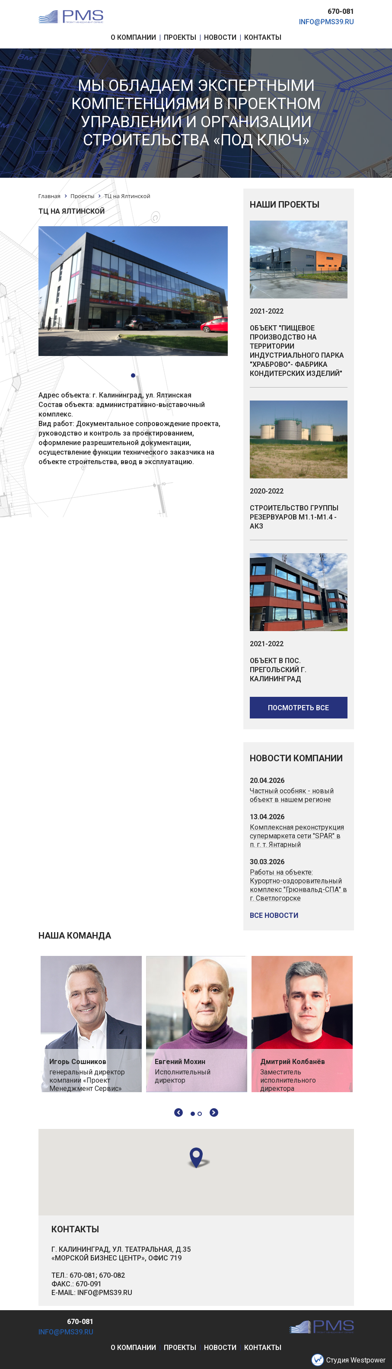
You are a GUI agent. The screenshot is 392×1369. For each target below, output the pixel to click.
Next (214, 1112)
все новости (274, 915)
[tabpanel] (91, 1024)
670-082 (112, 1275)
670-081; (83, 1275)
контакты (262, 1347)
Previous (178, 1112)
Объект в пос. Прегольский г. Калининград (278, 670)
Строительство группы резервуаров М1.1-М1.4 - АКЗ (294, 517)
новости (220, 1347)
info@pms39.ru (326, 22)
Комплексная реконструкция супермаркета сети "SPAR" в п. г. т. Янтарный (297, 836)
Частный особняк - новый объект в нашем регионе (292, 795)
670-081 (341, 11)
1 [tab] (193, 1114)
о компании (133, 1347)
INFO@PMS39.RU (104, 1293)
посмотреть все (298, 708)
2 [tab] (200, 1114)
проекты (180, 1347)
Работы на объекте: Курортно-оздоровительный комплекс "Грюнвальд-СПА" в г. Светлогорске (298, 885)
